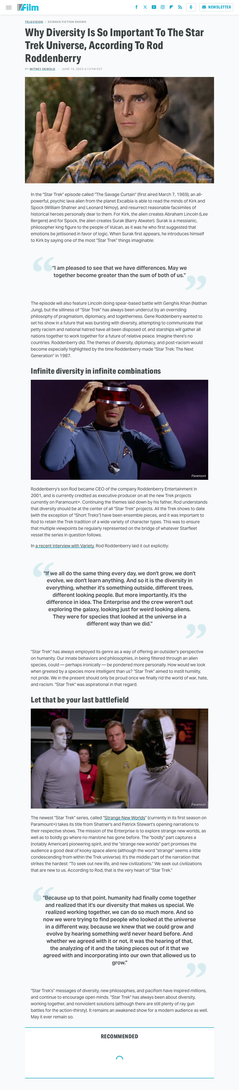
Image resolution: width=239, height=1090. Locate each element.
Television (34, 22)
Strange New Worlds (124, 817)
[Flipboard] (171, 8)
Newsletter (216, 7)
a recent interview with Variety (64, 546)
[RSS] (180, 8)
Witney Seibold (42, 69)
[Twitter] (145, 8)
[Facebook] (136, 8)
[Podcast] (191, 7)
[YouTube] (154, 8)
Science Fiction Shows (67, 22)
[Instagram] (162, 8)
